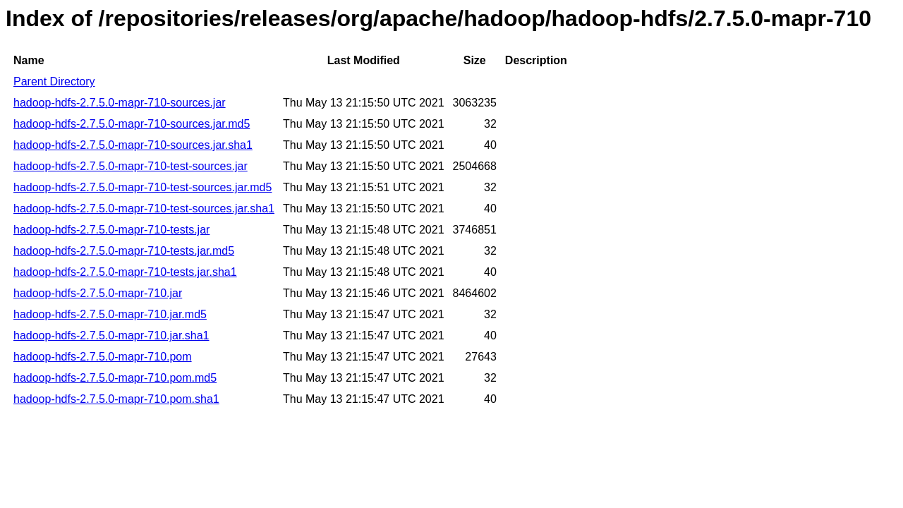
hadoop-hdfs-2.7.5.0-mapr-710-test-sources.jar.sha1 (143, 208)
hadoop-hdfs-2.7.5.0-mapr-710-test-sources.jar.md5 (142, 187)
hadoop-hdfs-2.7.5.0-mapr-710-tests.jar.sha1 (125, 272)
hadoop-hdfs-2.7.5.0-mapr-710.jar (97, 293)
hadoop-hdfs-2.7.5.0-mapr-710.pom (102, 357)
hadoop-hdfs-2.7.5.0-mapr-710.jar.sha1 (111, 335)
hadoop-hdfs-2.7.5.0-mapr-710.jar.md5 (110, 314)
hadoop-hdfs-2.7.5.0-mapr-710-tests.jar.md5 (123, 251)
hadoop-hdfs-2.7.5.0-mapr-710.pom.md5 (115, 378)
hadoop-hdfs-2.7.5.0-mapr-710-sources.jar (119, 103)
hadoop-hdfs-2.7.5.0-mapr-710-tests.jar (111, 230)
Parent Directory (54, 81)
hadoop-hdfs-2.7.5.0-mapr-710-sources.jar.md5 (131, 124)
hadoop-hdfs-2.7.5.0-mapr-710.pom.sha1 (116, 399)
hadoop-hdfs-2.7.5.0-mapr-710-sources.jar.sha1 (133, 145)
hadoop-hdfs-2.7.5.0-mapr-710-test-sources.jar (130, 166)
